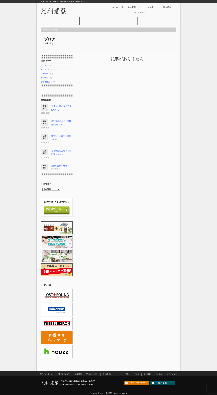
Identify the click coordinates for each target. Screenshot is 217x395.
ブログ (147, 23)
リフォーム (45, 69)
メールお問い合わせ (136, 383)
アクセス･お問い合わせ (166, 23)
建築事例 (89, 23)
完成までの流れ (92, 374)
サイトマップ (172, 374)
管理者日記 (45, 82)
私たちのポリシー (50, 23)
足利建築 (108, 393)
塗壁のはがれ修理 (59, 165)
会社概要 (132, 7)
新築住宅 (44, 78)
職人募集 (167, 7)
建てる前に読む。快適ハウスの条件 (69, 23)
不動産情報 (108, 23)
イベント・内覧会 (127, 23)
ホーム (115, 7)
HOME (46, 30)
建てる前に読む (64, 374)
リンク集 (149, 7)
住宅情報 (44, 74)
